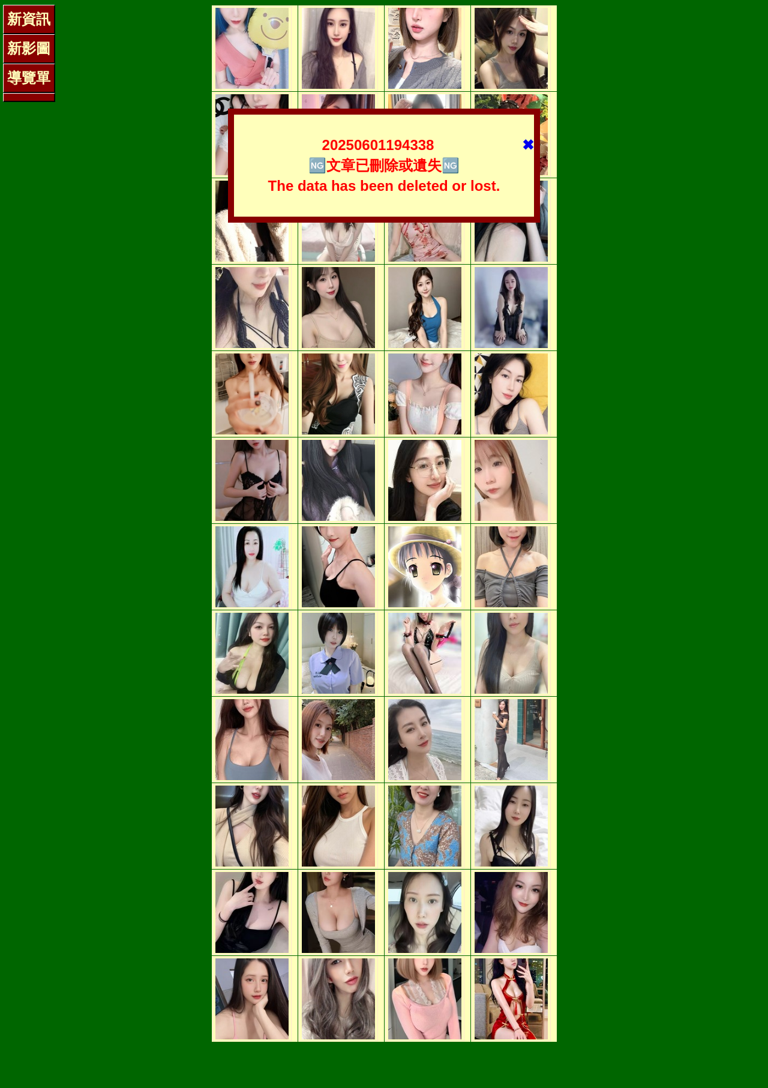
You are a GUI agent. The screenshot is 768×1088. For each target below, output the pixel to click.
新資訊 (28, 19)
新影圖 (28, 48)
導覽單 (28, 78)
